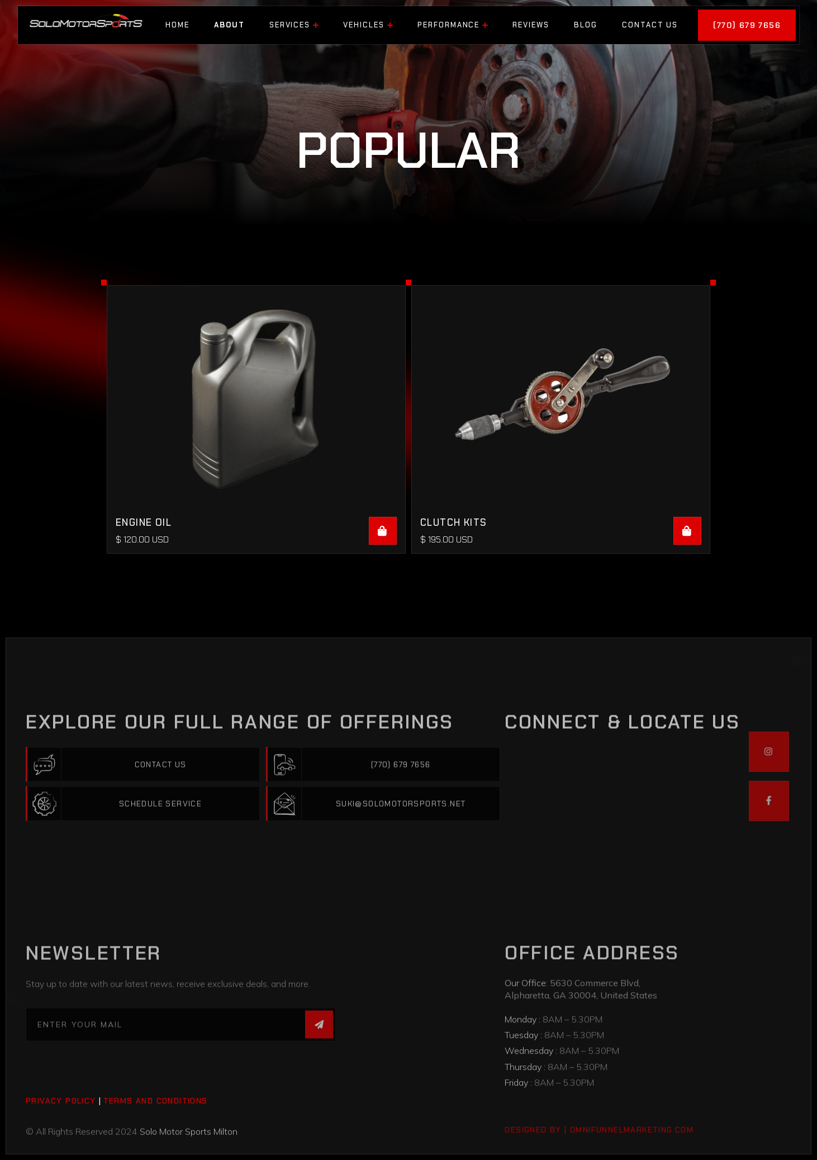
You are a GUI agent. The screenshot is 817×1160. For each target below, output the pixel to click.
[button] (294, 25)
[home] (85, 25)
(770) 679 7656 (747, 25)
